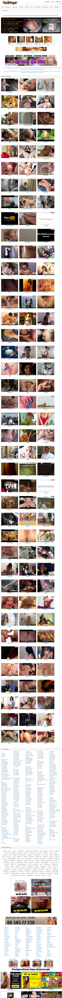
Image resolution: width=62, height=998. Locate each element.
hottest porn (37, 862)
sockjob (54, 867)
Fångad (15, 780)
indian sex (9, 851)
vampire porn (6, 866)
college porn (6, 860)
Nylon (38, 768)
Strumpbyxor (51, 780)
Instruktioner (27, 772)
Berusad (3, 797)
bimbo (16, 953)
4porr (16, 938)
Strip (50, 779)
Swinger (51, 791)
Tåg (50, 797)
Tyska (50, 817)
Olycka (38, 774)
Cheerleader (4, 830)
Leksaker (27, 818)
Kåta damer (41, 72)
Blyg (2, 807)
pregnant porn (35, 851)
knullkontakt (28, 939)
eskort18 (6, 927)
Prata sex (26, 67)
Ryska (38, 821)
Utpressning (51, 826)
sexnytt (38, 935)
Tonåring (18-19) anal (53, 811)
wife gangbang (46, 864)
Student (50, 783)
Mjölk (26, 839)
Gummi (14, 832)
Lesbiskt (27, 821)
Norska (38, 764)
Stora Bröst (51, 774)
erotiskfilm (49, 927)
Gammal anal (16, 815)
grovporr (49, 938)
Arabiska (3, 768)
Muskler (39, 758)
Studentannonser (23, 71)
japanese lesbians (27, 869)
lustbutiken (49, 954)
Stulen (50, 785)
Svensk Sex (50, 71)
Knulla (59, 71)
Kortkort (27, 801)
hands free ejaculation (12, 858)
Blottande (3, 805)
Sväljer (50, 787)
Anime (2, 767)
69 (2, 756)
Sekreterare (39, 827)
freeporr (38, 942)
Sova (50, 752)
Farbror (14, 783)
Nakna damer (29, 72)
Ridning (38, 813)
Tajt (50, 799)
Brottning (3, 816)
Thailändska (51, 805)
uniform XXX (28, 871)
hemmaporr (39, 956)
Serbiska (39, 830)
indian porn (57, 858)
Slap (38, 839)
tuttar (48, 932)
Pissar (38, 795)
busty (13, 867)
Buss (2, 824)
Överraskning (40, 784)
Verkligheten (51, 832)
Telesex (22, 67)
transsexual (7, 864)
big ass (41, 864)
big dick (17, 867)
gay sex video (22, 867)
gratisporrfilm (29, 950)
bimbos (6, 953)
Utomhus (51, 825)
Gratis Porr (40, 71)
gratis (48, 950)
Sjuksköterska (40, 834)
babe (48, 939)
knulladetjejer (29, 941)
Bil (2, 800)
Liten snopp (27, 822)
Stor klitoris (51, 771)
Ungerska (51, 822)
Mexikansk (27, 835)
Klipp (26, 791)
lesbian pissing (30, 866)
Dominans (15, 759)
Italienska (27, 774)
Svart (50, 789)
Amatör (2, 763)
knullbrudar (7, 936)
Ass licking (3, 774)
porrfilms (17, 956)
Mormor (38, 752)
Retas (38, 812)
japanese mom (21, 871)
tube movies (49, 867)
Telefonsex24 (36, 67)
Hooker (26, 762)
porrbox (49, 942)
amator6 (49, 928)
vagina (4, 851)
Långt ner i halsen (29, 811)
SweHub (6, 935)
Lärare (26, 813)
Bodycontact (42, 69)
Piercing (39, 794)
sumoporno (7, 944)
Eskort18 (37, 69)
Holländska (27, 760)
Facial (14, 779)
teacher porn (5, 854)
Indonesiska (27, 768)
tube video (49, 866)
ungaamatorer (18, 941)
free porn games (28, 858)
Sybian (50, 794)
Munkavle (39, 756)
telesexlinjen (28, 932)
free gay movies (43, 866)
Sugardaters (23, 72)
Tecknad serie (52, 803)
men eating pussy (54, 864)
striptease (24, 866)
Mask (26, 829)
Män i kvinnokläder (29, 828)
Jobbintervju (27, 780)
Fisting (14, 790)
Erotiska (15, 773)
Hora (26, 763)
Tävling (50, 801)
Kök (26, 796)
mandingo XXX (13, 864)
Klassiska (27, 789)
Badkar (2, 785)
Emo (14, 772)
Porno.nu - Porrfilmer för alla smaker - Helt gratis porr (31, 51)
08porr (27, 953)
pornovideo (39, 948)
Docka (14, 755)
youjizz (16, 945)
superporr (38, 936)
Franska (15, 799)
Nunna (38, 766)
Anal (2, 766)
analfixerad (39, 932)
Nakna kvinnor (16, 71)
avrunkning (7, 954)
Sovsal (50, 754)
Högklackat (27, 758)
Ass (2, 772)
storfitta (27, 928)
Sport (50, 759)
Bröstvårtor (3, 815)
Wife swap (51, 839)
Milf (26, 837)
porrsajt (27, 954)
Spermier (51, 758)
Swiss (50, 793)
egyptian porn (19, 860)
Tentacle (51, 804)
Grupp (14, 831)
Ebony (14, 769)
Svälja (50, 786)
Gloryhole (15, 821)
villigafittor (17, 939)
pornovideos (39, 947)
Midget (26, 836)
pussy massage (6, 873)
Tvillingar (51, 816)
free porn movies (55, 871)
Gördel (14, 823)
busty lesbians (56, 854)
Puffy (38, 805)
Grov (14, 829)
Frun (14, 801)
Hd (26, 751)
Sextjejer (25, 69)
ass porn (19, 858)
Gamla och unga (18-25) (18, 811)
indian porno (32, 860)
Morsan (38, 754)
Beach (2, 796)
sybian (26, 862)
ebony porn (15, 854)
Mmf (26, 840)
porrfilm (6, 939)
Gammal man (16, 816)
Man (26, 827)
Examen (15, 774)
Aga (2, 760)
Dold (14, 758)
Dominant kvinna (16, 760)
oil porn (14, 856)
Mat (26, 833)
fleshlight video (35, 864)
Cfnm (2, 829)
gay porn (4, 858)
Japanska (27, 778)
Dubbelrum (15, 764)
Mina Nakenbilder (47, 67)
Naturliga (39, 762)
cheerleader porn (30, 867)
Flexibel (15, 793)
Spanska (51, 756)
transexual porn (50, 858)
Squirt (50, 763)
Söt (50, 751)
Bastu (2, 792)
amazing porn (13, 860)
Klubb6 (33, 69)
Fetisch (14, 786)
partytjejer (17, 927)
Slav (38, 841)
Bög (2, 808)
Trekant (50, 812)
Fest (14, 785)
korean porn (57, 856)
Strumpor (51, 782)
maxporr (49, 953)
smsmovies (39, 938)
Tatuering (51, 800)
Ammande (3, 764)
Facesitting (15, 778)
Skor (38, 837)
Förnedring (15, 797)
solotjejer (49, 933)
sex (48, 948)
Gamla (14, 809)
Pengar (38, 791)
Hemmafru (27, 754)
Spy (50, 762)
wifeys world (55, 860)
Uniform (50, 823)
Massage (27, 832)
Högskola (27, 759)
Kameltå (27, 784)
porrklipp (6, 950)
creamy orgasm (37, 875)
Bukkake (3, 820)
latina (37, 873)
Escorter (28, 71)
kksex (27, 948)
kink (37, 953)
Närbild (38, 761)
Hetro (48, 1)
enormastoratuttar (51, 947)
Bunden (3, 823)
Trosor (50, 813)
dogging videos (29, 851)
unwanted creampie (13, 871)
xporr (16, 947)
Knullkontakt (32, 71)
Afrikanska (3, 759)
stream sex (51, 851)
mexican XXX (57, 862)
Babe (2, 783)
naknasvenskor (29, 938)
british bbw (31, 856)
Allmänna (3, 762)
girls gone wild (41, 869)
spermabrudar (7, 945)
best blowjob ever (21, 851)
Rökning (39, 815)
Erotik (37, 71)
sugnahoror (28, 933)
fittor (16, 936)
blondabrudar (39, 930)
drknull (16, 932)
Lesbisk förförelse (29, 819)
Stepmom (51, 766)
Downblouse (16, 762)
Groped (15, 828)
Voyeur (50, 836)
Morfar (38, 751)
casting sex (51, 856)
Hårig (14, 841)
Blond (2, 804)
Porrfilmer (55, 71)
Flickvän (15, 794)
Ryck (38, 820)
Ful (14, 802)
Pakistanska (39, 787)
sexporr (38, 939)
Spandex (51, 755)
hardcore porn (55, 866)
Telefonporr (41, 67)
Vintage (50, 835)
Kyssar (26, 804)
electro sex (44, 875)
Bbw (2, 793)
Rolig (38, 816)
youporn (17, 944)
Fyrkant (15, 806)
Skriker (38, 838)
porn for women (45, 854)
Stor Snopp (51, 772)
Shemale (58, 1)
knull (16, 933)
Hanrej (14, 839)
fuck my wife (8, 867)
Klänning (27, 788)
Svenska (51, 790)
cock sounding (22, 875)
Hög (26, 756)
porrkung (17, 942)
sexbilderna (7, 938)
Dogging (15, 756)
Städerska (51, 764)
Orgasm (39, 778)
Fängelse (15, 782)
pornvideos (39, 944)
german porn (45, 856)
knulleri (16, 930)
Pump (38, 807)
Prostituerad (39, 802)
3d (2, 754)
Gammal (15, 813)
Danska (15, 751)
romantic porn (20, 869)
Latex (26, 814)
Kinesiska (27, 785)
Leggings (27, 817)
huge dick (37, 860)
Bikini (2, 799)
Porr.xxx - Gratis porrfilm (31, 52)
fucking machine (37, 854)
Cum (2, 835)
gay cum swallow (48, 860)
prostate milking (48, 871)
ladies (10, 854)
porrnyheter (49, 944)
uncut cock (15, 851)
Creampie (3, 833)
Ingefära (27, 769)
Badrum (3, 787)
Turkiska (51, 815)
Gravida (15, 825)
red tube (42, 860)
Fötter (14, 798)
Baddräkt (3, 784)
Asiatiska (3, 771)
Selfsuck (39, 829)
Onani (38, 776)
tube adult (57, 851)
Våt (50, 829)
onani (5, 933)
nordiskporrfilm (29, 936)
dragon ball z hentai (44, 862)
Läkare (26, 810)
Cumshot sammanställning (6, 838)
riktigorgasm (18, 951)
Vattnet (50, 831)
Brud (2, 817)
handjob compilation (22, 854)
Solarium (39, 842)
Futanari (15, 805)
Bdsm (2, 795)
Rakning (39, 811)
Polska (38, 798)
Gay (53, 1)
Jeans (26, 779)
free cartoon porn (30, 875)
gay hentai (41, 871)
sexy (5, 930)
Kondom (27, 797)
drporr (27, 951)
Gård (14, 819)
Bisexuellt (3, 803)
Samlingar (39, 825)
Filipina (14, 789)
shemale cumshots (5, 862)
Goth (14, 824)
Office (38, 771)
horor (16, 935)
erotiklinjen (38, 928)
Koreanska (27, 799)
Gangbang (15, 817)
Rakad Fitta (45, 71)
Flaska (14, 791)
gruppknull (38, 927)
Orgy (38, 780)
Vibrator (50, 833)
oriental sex (14, 869)
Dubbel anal (15, 763)
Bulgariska (3, 821)
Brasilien (3, 809)
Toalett (50, 808)
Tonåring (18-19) (52, 809)
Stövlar (50, 775)
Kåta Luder (6, 71)
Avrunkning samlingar (5, 778)
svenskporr (7, 942)
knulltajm (28, 947)
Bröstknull (3, 813)
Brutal (2, 819)
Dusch (14, 766)
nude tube (36, 866)
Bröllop (2, 812)
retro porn (49, 875)
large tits (12, 862)
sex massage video (6, 869)
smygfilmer (28, 930)
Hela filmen (27, 752)
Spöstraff (51, 760)
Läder (26, 807)
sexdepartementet (51, 936)
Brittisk (2, 811)
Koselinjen (31, 67)
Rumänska (39, 817)
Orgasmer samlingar (41, 779)
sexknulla (38, 941)
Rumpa (38, 819)
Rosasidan (30, 69)
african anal (26, 860)
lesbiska (28, 945)
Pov (38, 801)
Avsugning (3, 779)
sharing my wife (18, 866)
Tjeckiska (51, 807)
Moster (38, 755)
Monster (27, 841)
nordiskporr (17, 928)
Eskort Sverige (54, 67)
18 (2, 753)
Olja (38, 772)
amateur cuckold (36, 858)
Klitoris (26, 792)
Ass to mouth (4, 775)
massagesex (56, 873)
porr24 (27, 944)
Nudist (38, 765)
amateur (50, 854)
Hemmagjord (28, 755)
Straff (50, 776)
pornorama (39, 950)
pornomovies (39, 951)
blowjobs (12, 866)
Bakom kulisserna (5, 788)
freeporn (17, 954)
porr (27, 927)
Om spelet (39, 775)
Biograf (2, 801)
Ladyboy (27, 809)
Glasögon (15, 820)
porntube (38, 945)
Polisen (38, 797)
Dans (2, 843)
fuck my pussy (31, 862)
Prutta (38, 803)
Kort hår (27, 800)
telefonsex (49, 930)
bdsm (4, 856)
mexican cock (35, 869)
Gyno (14, 835)
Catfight (3, 827)
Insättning (27, 770)
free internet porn (42, 873)
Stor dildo (51, 770)
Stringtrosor (51, 778)
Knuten (26, 795)
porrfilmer (49, 935)
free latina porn (43, 858)
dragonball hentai (35, 871)
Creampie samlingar (5, 834)
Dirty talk (15, 754)
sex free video (49, 873)
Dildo (14, 752)
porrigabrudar (50, 945)
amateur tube (43, 867)
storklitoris (17, 950)
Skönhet (39, 835)
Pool (38, 799)
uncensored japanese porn (22, 864)
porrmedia (6, 932)
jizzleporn (6, 928)
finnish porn (23, 873)
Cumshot (3, 837)
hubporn (38, 954)
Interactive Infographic (44, 851)
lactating (51, 862)
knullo (48, 941)
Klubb (26, 793)
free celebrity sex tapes (15, 873)
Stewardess (51, 767)
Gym (14, 833)
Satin (38, 826)
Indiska (26, 766)
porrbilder (28, 942)
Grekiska (15, 827)
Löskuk (26, 823)
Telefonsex (18, 67)
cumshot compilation (30, 873)
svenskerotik (18, 948)
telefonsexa (39, 933)
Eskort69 (11, 71)
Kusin (26, 803)
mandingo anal (30, 854)
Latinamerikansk (28, 815)
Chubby (3, 831)
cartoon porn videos (14, 875)
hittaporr (28, 935)
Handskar (15, 838)
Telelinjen (8, 67)
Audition (3, 776)
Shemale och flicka (41, 833)
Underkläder (51, 821)
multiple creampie (38, 856)
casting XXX (48, 869)
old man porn (8, 856)
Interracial (27, 773)
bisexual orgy (36, 867)
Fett (14, 787)
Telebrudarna (13, 67)
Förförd (14, 795)
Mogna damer (35, 72)
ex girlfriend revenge (19, 862)
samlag (6, 947)
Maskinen (27, 831)
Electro (14, 770)
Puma (38, 806)
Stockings (51, 768)
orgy (23, 858)
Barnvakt (3, 791)
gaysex (30, 864)
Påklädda (39, 789)
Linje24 (4, 67)
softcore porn (6, 871)
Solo (38, 843)
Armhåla (3, 770)
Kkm (26, 787)
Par (38, 790)
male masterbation (55, 869)
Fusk (14, 803)
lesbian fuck (26, 856)
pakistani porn (19, 856)
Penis (38, 793)
